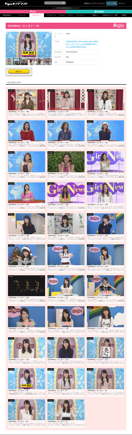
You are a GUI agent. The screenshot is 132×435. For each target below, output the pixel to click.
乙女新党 (73, 47)
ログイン (114, 35)
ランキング (22, 15)
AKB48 (68, 41)
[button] (49, 33)
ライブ (81, 15)
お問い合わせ (40, 430)
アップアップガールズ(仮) (77, 44)
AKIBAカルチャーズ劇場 (110, 15)
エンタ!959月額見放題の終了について (66, 8)
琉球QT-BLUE (81, 47)
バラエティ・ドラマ (66, 15)
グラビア (51, 15)
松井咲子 (74, 41)
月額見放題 (7, 15)
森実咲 (89, 44)
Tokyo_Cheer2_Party (85, 41)
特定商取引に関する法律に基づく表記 (79, 430)
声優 (95, 15)
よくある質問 (100, 430)
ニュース (36, 15)
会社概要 (30, 430)
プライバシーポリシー (55, 430)
